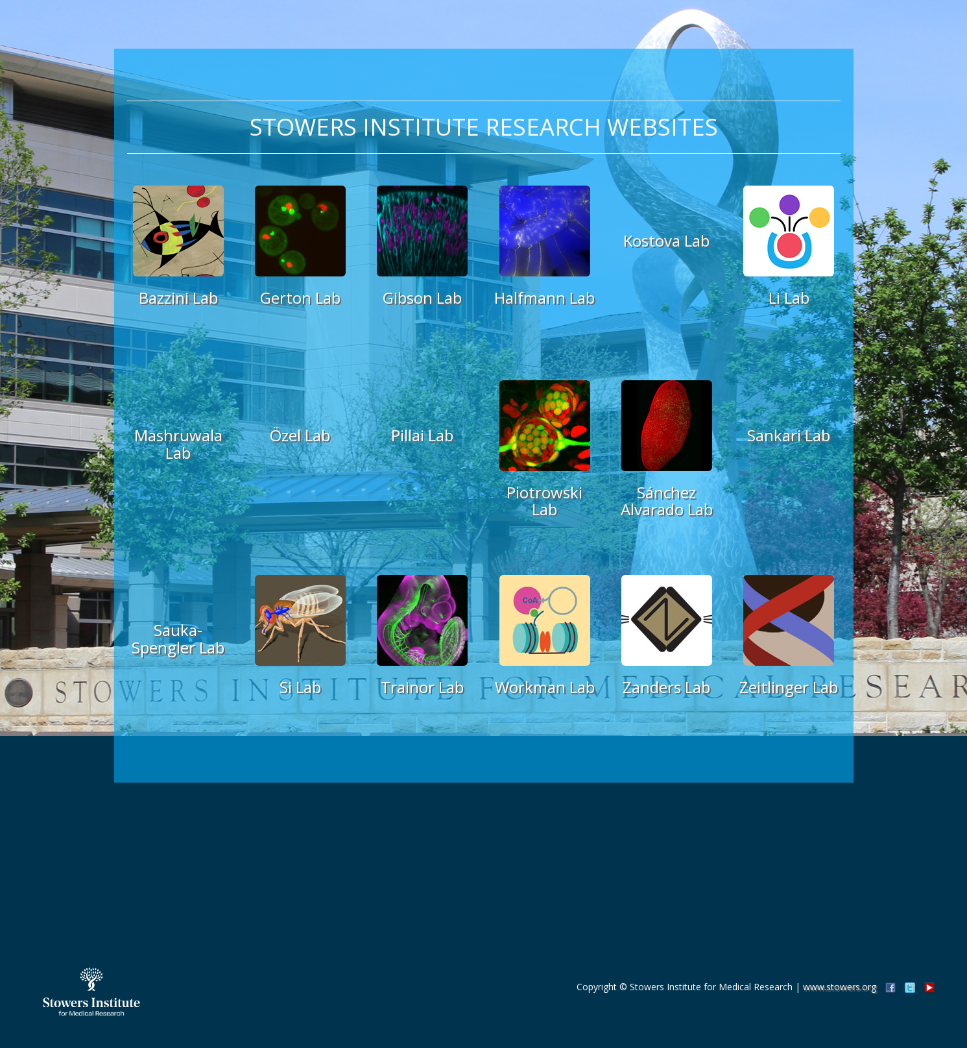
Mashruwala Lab (178, 443)
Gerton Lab (300, 297)
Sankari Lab (788, 435)
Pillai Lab (422, 435)
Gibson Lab (422, 297)
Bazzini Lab (178, 297)
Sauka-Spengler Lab (178, 638)
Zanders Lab (666, 687)
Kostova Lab (666, 240)
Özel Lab (300, 435)
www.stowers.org (839, 987)
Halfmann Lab (544, 297)
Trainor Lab (422, 687)
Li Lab (789, 297)
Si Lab (300, 687)
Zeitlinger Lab (788, 687)
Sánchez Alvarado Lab (667, 500)
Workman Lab (545, 687)
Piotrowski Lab (544, 500)
